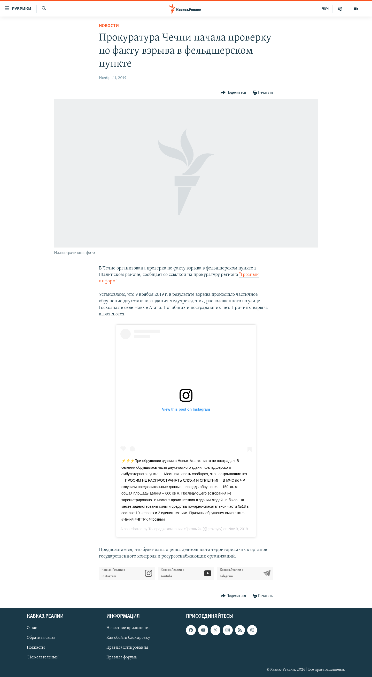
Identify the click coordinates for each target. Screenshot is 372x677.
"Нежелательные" (43, 657)
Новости (109, 25)
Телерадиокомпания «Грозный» (175, 529)
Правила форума (121, 657)
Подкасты (36, 648)
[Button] (233, 92)
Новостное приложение (128, 628)
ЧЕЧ (325, 9)
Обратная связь (41, 638)
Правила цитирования (127, 648)
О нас (32, 628)
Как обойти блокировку (128, 638)
